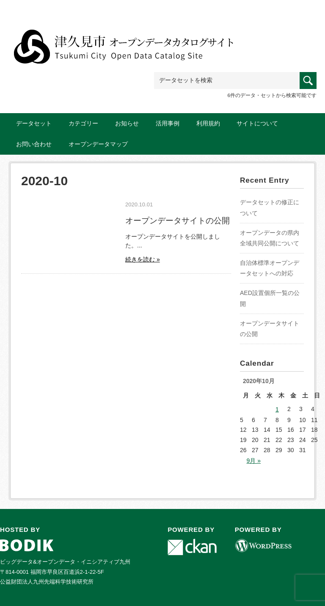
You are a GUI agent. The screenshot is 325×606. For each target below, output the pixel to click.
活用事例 (167, 123)
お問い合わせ (34, 144)
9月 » (254, 460)
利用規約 (208, 123)
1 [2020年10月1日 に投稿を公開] (277, 409)
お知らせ (127, 123)
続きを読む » (142, 259)
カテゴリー (83, 123)
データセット (34, 123)
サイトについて (257, 123)
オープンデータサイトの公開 (177, 220)
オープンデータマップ (98, 144)
